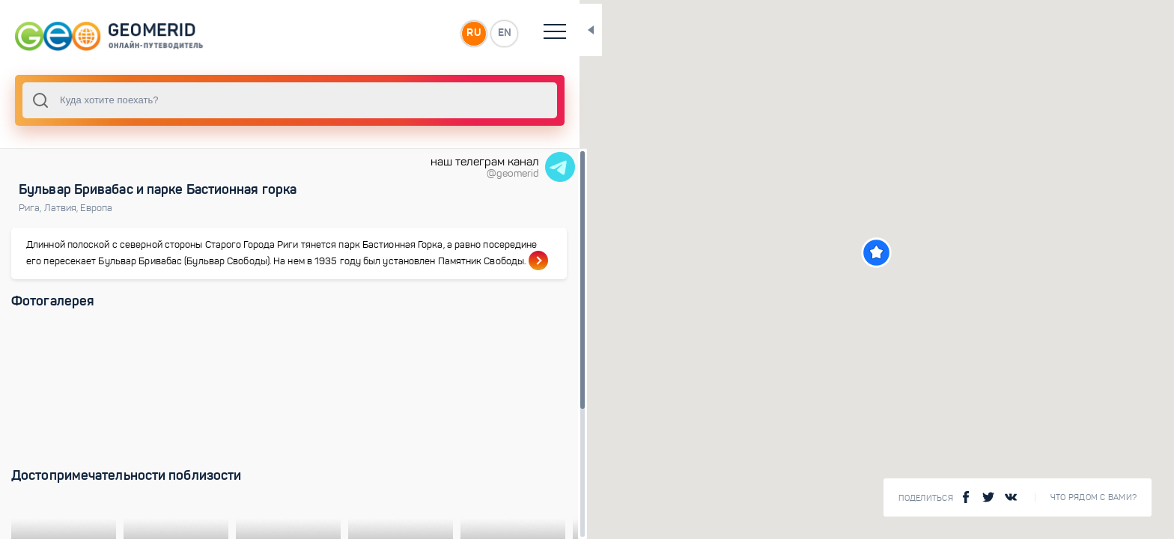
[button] (849, 253)
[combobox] (262, 100)
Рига (31, 208)
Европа (96, 208)
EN (448, 33)
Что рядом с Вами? (1093, 497)
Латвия (62, 208)
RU (417, 33)
